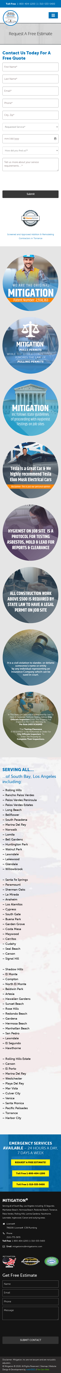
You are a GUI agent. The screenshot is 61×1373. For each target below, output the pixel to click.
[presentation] (27, 180)
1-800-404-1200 (26, 4)
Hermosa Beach (16, 1023)
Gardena (11, 1018)
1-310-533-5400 (46, 4)
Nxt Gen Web (43, 1370)
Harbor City (13, 1118)
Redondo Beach (16, 1013)
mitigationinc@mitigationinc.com (27, 1246)
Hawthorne (13, 1048)
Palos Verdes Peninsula (21, 800)
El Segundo (13, 1043)
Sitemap (44, 1366)
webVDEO (30, 1370)
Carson (10, 1063)
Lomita (10, 834)
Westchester (13, 1078)
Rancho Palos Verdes (19, 795)
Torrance (11, 1113)
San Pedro (12, 1033)
